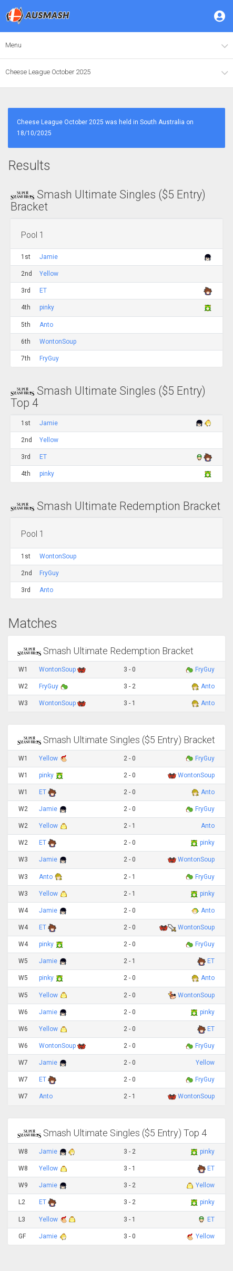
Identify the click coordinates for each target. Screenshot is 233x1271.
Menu (13, 45)
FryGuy (49, 358)
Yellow (48, 273)
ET (43, 290)
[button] (220, 16)
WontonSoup (57, 341)
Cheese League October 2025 (47, 72)
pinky (46, 307)
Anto (46, 324)
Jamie (48, 257)
